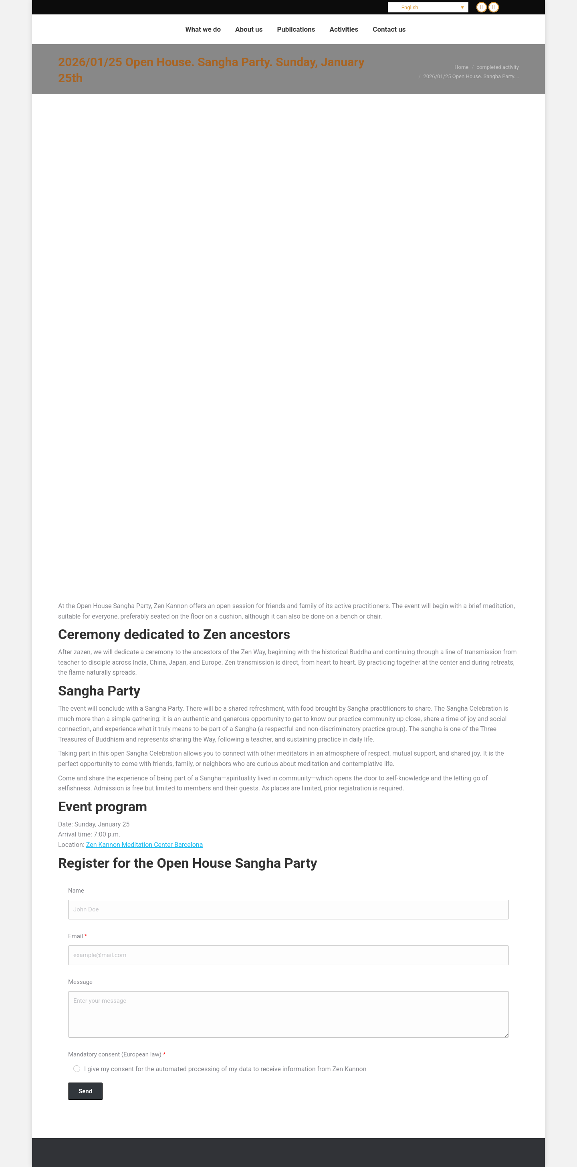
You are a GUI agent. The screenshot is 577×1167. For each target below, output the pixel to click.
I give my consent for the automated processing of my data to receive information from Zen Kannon (225, 1069)
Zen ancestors (246, 634)
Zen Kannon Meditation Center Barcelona (144, 845)
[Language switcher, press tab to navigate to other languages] (428, 7)
